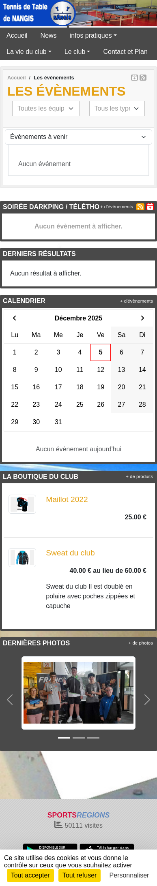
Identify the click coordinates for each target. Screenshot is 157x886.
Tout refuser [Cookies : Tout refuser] (79, 875)
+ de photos (141, 642)
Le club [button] (75, 51)
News (49, 35)
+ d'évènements (116, 206)
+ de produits (139, 476)
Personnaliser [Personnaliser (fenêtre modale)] (129, 875)
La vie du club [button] (26, 51)
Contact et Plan (125, 51)
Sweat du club (70, 553)
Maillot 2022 (67, 499)
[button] (9, 699)
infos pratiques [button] (91, 35)
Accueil (17, 35)
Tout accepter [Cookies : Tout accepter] (30, 875)
